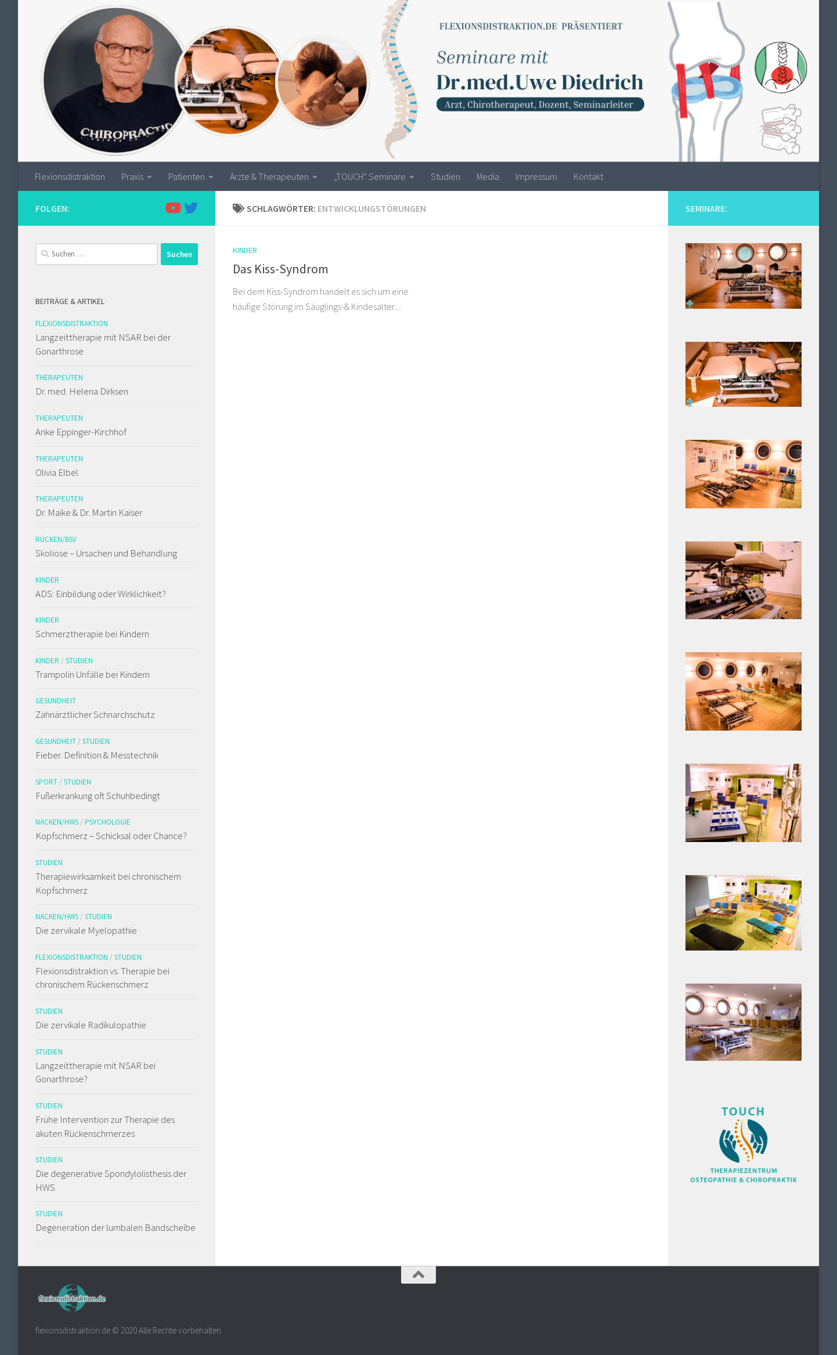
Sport (46, 782)
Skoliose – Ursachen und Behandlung (106, 553)
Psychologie (108, 822)
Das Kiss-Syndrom (281, 269)
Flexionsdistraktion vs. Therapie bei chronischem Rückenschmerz (102, 977)
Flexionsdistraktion (70, 176)
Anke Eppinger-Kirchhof (81, 431)
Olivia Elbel (56, 472)
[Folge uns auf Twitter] (191, 208)
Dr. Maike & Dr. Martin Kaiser (88, 512)
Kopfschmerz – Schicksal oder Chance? (111, 835)
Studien (445, 176)
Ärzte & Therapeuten (269, 176)
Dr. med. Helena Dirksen (81, 391)
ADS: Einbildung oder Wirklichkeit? (100, 593)
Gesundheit (55, 701)
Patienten (186, 176)
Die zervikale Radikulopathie (90, 1024)
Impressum (536, 176)
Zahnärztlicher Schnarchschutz (95, 714)
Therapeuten (59, 377)
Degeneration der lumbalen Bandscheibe (115, 1227)
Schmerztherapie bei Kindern (92, 633)
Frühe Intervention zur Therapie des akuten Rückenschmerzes (105, 1126)
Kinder (245, 250)
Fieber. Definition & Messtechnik (96, 755)
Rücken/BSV (56, 539)
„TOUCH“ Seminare (370, 176)
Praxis (132, 176)
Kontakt (588, 176)
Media (488, 176)
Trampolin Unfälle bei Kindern (92, 674)
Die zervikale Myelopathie (86, 930)
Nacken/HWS (56, 822)
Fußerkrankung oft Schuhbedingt (97, 795)
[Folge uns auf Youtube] (172, 208)
